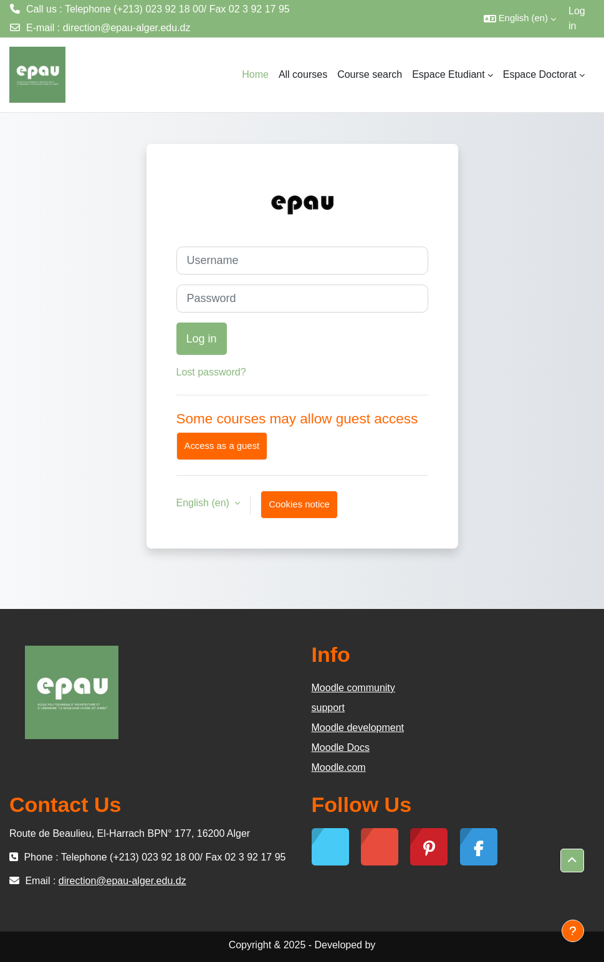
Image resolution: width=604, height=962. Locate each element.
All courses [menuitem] (303, 74)
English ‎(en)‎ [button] (204, 503)
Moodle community (353, 687)
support (328, 707)
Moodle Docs (341, 747)
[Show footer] (573, 931)
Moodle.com (339, 767)
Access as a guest (222, 446)
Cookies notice (299, 504)
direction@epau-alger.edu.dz (127, 27)
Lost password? (211, 372)
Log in (576, 18)
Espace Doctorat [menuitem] (540, 74)
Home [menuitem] (255, 74)
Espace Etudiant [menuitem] (448, 74)
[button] (519, 18)
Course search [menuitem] (369, 74)
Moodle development (358, 727)
